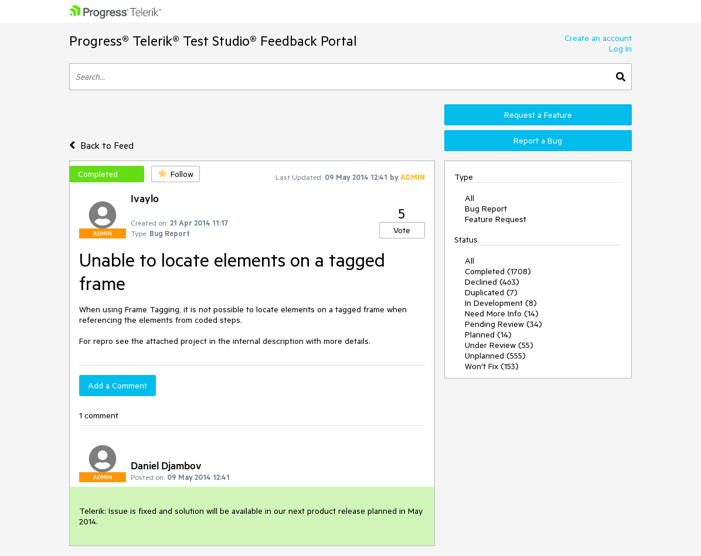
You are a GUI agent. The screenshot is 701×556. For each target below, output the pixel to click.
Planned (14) (488, 334)
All (469, 198)
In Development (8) (501, 303)
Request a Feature (538, 115)
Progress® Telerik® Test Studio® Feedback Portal (213, 40)
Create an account (598, 38)
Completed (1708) (498, 271)
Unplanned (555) (495, 355)
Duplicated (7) (491, 292)
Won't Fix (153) (492, 366)
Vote (401, 230)
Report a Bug (537, 140)
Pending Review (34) (503, 324)
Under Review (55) (499, 345)
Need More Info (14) (502, 313)
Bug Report (486, 208)
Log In (620, 48)
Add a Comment (117, 385)
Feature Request (495, 219)
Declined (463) (492, 282)
